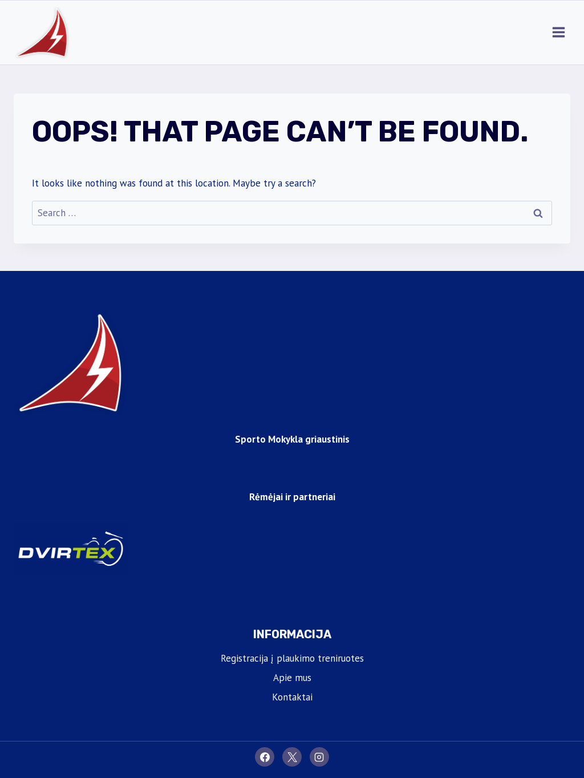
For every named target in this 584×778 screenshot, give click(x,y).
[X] (292, 757)
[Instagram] (319, 757)
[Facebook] (264, 757)
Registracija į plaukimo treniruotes (292, 658)
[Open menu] (558, 32)
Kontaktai (292, 697)
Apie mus (292, 677)
